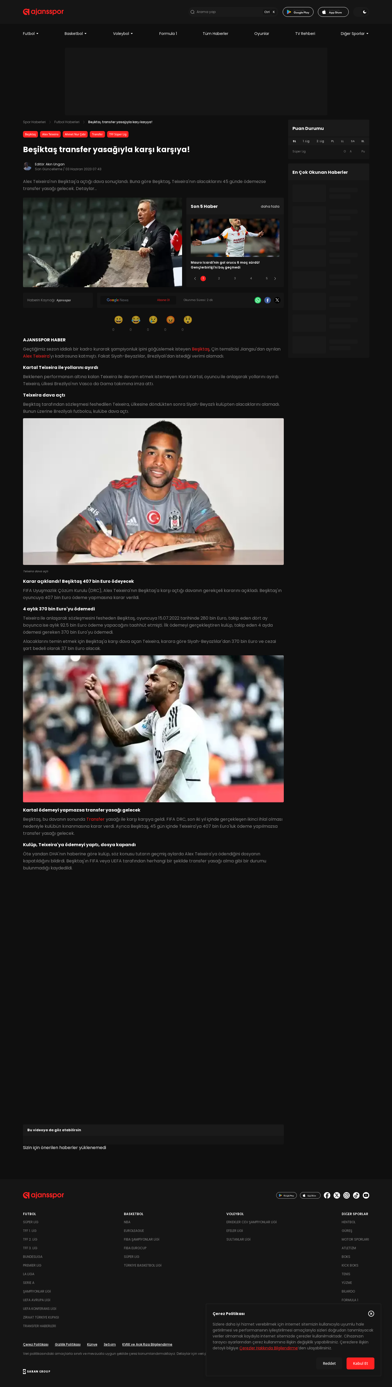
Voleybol (123, 33)
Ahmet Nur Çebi (75, 134)
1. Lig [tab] (306, 141)
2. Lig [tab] (320, 141)
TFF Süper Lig (118, 134)
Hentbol (348, 1222)
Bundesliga (32, 1256)
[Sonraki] (275, 278)
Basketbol (76, 33)
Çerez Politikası (35, 1344)
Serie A (28, 1282)
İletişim (110, 1344)
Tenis (346, 1274)
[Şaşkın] (188, 323)
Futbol (31, 33)
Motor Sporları (355, 1239)
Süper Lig (30, 1222)
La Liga (28, 1274)
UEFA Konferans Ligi (39, 1308)
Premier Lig (32, 1265)
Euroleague (134, 1230)
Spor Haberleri (34, 122)
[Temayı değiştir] (361, 12)
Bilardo (348, 1291)
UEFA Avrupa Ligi (36, 1300)
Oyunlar (261, 33)
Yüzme (347, 1282)
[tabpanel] (328, 151)
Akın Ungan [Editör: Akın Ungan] (55, 164)
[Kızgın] (170, 323)
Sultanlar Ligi (238, 1239)
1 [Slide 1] (203, 278)
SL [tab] (294, 141)
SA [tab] (353, 141)
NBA (127, 1222)
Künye (92, 1344)
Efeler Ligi (234, 1230)
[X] (277, 300)
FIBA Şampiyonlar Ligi (141, 1239)
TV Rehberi (305, 33)
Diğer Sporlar (355, 33)
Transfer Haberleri (39, 1326)
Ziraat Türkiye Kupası (41, 1317)
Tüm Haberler (215, 33)
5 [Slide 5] (267, 278)
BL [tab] (362, 141)
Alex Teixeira (50, 134)
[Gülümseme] (118, 323)
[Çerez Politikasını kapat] (371, 1313)
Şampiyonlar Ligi (37, 1291)
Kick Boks (350, 1265)
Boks (346, 1256)
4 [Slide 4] (251, 278)
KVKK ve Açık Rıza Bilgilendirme (147, 1344)
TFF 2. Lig (30, 1239)
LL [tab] (342, 141)
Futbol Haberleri (67, 122)
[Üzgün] (153, 323)
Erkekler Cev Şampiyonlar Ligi (251, 1222)
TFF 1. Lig (30, 1230)
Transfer (97, 134)
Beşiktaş (30, 134)
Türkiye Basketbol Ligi (143, 1265)
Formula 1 (168, 33)
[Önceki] (195, 278)
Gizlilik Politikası (68, 1344)
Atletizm (349, 1248)
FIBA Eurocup (135, 1248)
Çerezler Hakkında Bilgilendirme (268, 1348)
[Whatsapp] (258, 300)
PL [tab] (332, 141)
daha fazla (270, 206)
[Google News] (138, 300)
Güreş (347, 1230)
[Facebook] (267, 300)
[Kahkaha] (136, 323)
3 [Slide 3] (235, 278)
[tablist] (328, 141)
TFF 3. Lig (30, 1248)
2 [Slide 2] (219, 278)
